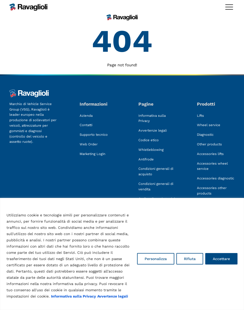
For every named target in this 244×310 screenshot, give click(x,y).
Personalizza (156, 259)
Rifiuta (190, 259)
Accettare (221, 259)
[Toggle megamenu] (229, 7)
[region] (122, 254)
